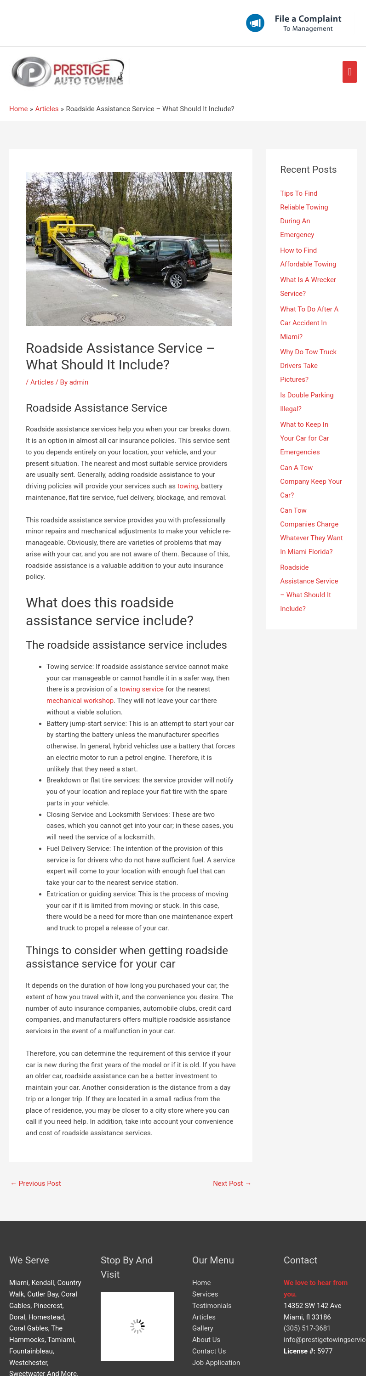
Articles (42, 382)
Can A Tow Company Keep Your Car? (311, 481)
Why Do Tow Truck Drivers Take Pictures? (308, 366)
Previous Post (35, 1183)
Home (201, 1283)
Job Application (216, 1363)
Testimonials (212, 1306)
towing (187, 486)
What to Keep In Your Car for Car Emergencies (304, 438)
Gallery (202, 1328)
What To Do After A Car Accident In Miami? (309, 323)
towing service (142, 689)
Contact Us (209, 1351)
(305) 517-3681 (307, 1328)
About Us (206, 1340)
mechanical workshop (80, 700)
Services (205, 1294)
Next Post (232, 1183)
